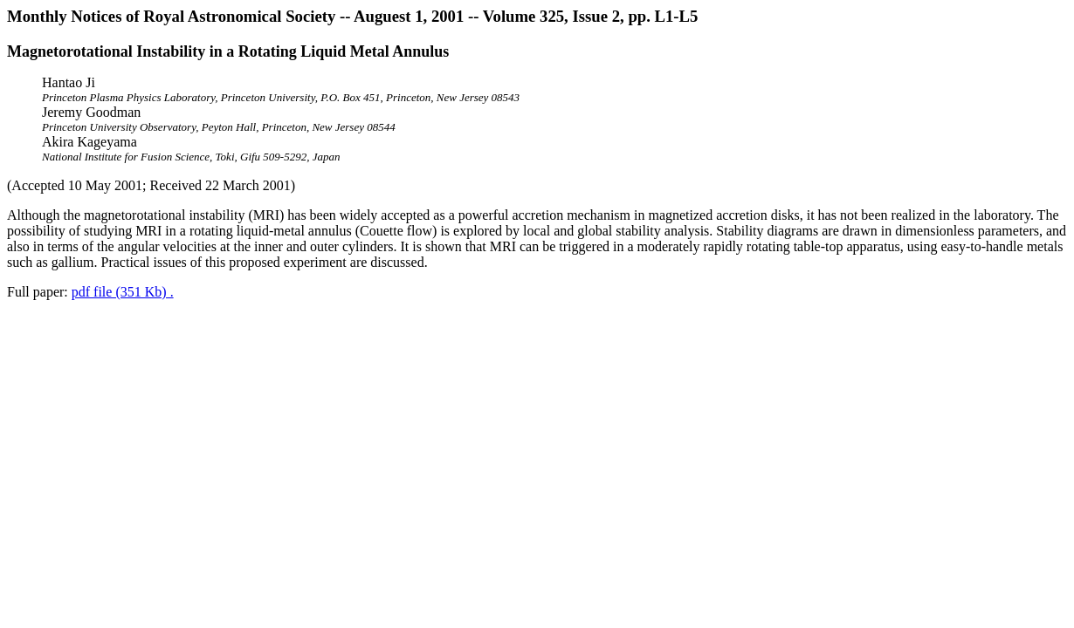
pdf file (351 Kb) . (123, 291)
